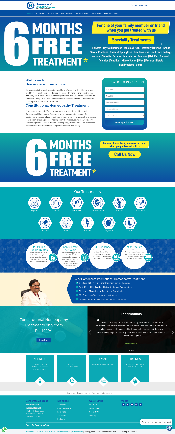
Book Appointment (124, 122)
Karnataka (61, 412)
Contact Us (96, 13)
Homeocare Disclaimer (34, 432)
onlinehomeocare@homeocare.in (103, 364)
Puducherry (62, 419)
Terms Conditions (64, 432)
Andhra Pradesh (64, 408)
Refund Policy (77, 432)
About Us (40, 13)
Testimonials (66, 13)
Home (30, 13)
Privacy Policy (50, 432)
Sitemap (92, 415)
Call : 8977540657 (141, 5)
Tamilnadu (62, 415)
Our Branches (81, 13)
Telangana (61, 404)
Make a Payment (111, 13)
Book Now (43, 340)
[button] (13, 44)
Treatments (52, 13)
